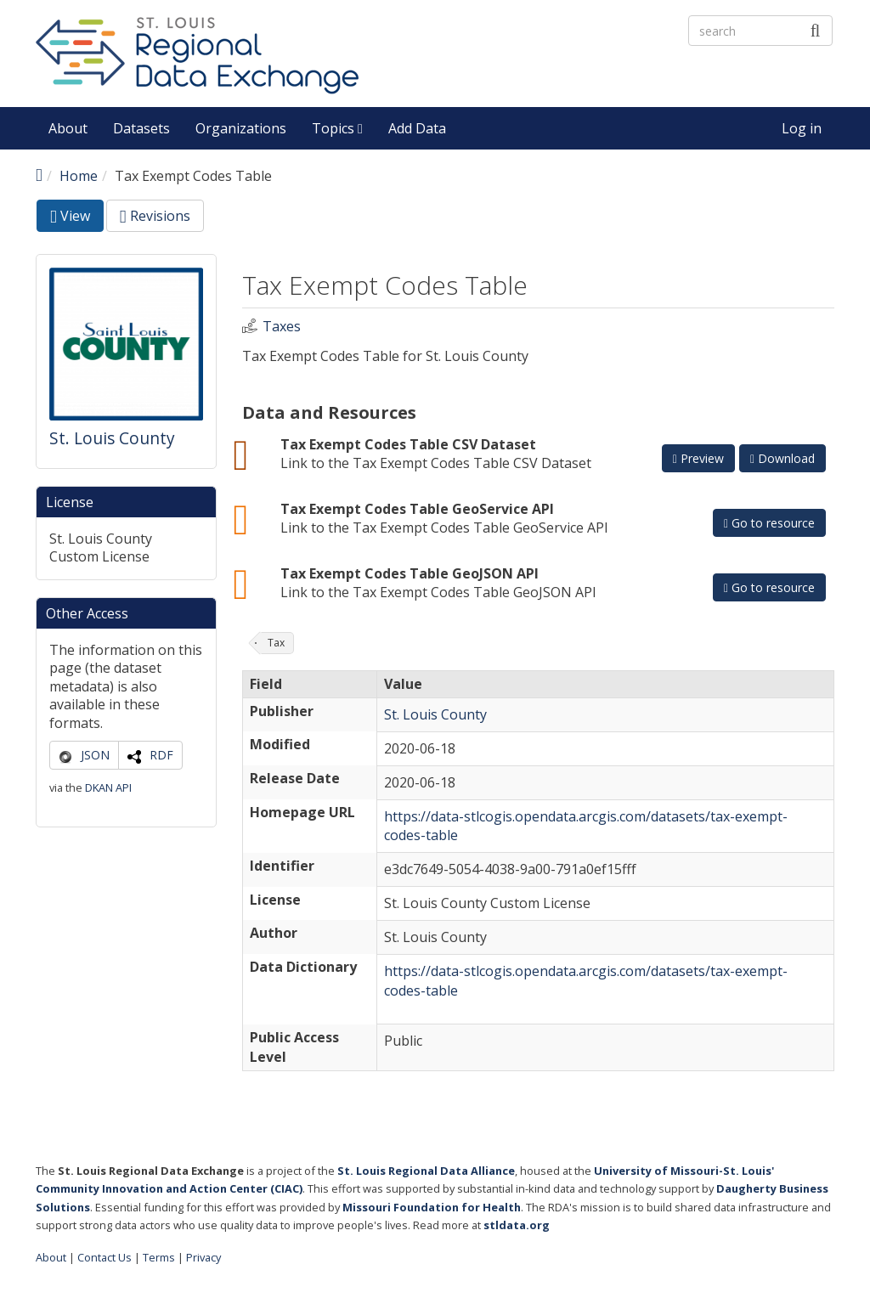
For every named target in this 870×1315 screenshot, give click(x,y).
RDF (161, 755)
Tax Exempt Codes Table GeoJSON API (409, 573)
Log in (802, 128)
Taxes (282, 327)
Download (782, 458)
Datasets (141, 128)
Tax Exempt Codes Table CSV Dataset (408, 444)
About (68, 128)
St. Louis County (112, 437)
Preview (698, 458)
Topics (337, 128)
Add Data (417, 128)
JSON (95, 755)
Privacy (203, 1257)
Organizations (240, 128)
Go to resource (769, 523)
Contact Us (104, 1257)
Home (78, 175)
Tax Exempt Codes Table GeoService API (417, 508)
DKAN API (108, 787)
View (77, 219)
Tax (276, 642)
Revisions (155, 215)
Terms (159, 1257)
